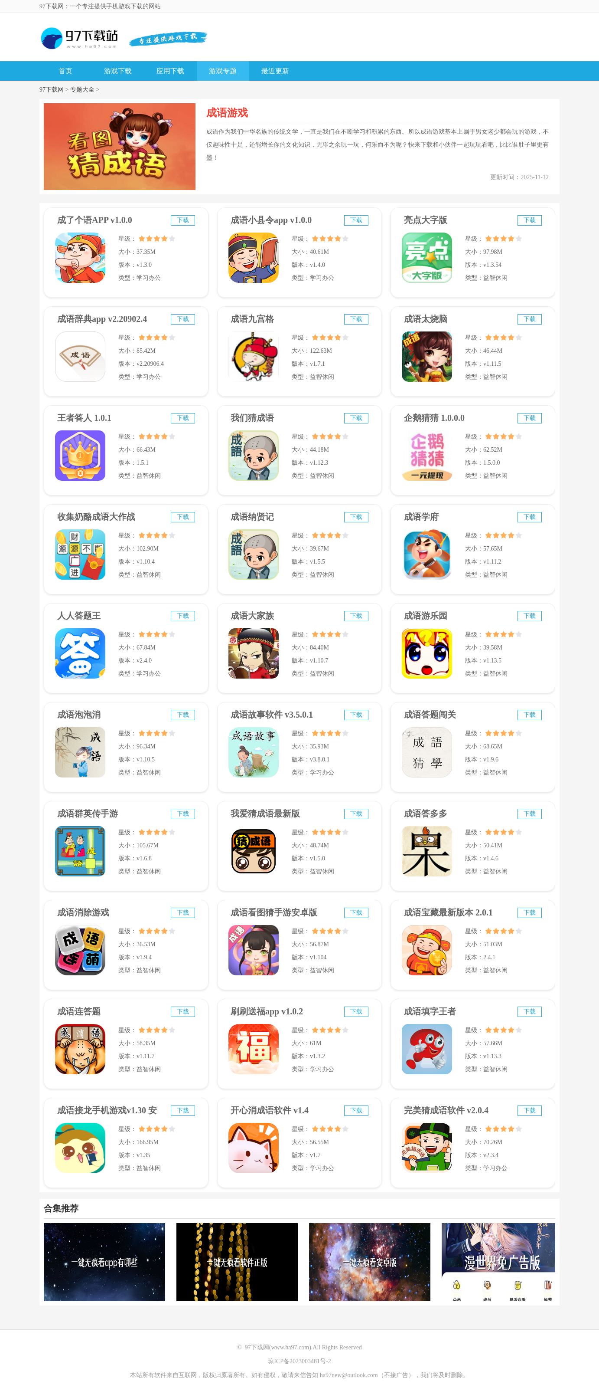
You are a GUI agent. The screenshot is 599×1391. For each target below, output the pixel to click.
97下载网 (51, 89)
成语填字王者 (430, 1011)
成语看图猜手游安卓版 (274, 912)
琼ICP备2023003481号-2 (299, 1361)
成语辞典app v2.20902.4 (102, 319)
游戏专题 (223, 71)
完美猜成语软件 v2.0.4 (446, 1110)
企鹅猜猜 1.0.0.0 (434, 418)
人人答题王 (79, 615)
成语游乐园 (425, 615)
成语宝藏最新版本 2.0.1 (448, 912)
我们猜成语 (252, 418)
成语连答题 (79, 1011)
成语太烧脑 (425, 319)
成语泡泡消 (79, 714)
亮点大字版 (425, 220)
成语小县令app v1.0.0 (271, 220)
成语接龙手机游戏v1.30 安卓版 (107, 1114)
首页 (65, 71)
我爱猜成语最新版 (265, 813)
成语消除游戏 (83, 912)
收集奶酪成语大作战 (96, 517)
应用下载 (170, 71)
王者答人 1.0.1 (84, 418)
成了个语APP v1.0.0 (94, 220)
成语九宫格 (252, 319)
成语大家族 (252, 615)
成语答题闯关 (430, 714)
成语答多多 (425, 813)
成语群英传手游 (87, 813)
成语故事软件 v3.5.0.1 (272, 714)
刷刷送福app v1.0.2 (267, 1011)
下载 (183, 220)
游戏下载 (118, 71)
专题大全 (82, 89)
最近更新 (275, 71)
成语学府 (421, 517)
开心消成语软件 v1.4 (270, 1110)
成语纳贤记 (252, 517)
